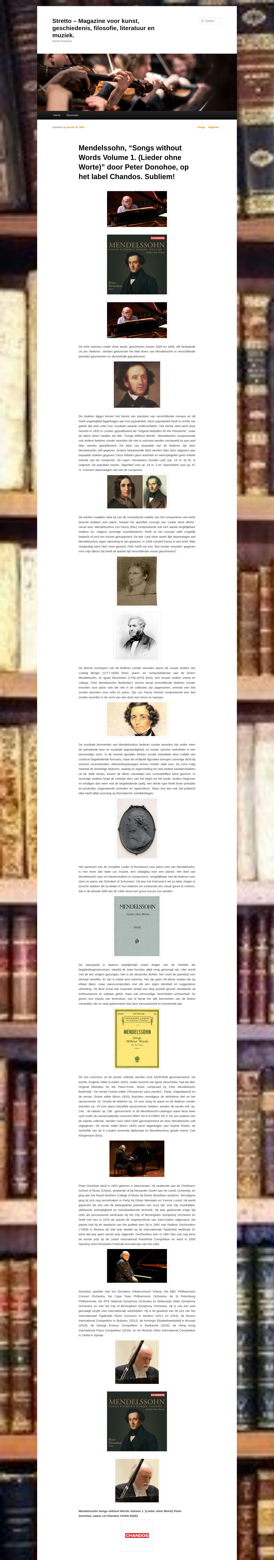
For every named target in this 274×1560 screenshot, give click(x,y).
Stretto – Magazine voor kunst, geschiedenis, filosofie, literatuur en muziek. (103, 28)
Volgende (215, 127)
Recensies (73, 115)
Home (56, 115)
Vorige (200, 127)
